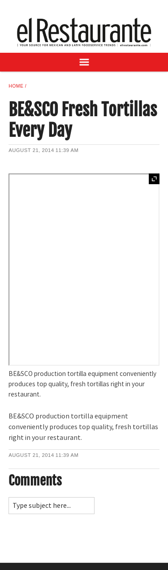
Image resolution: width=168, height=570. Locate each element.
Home (16, 86)
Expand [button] (154, 178)
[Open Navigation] (84, 62)
